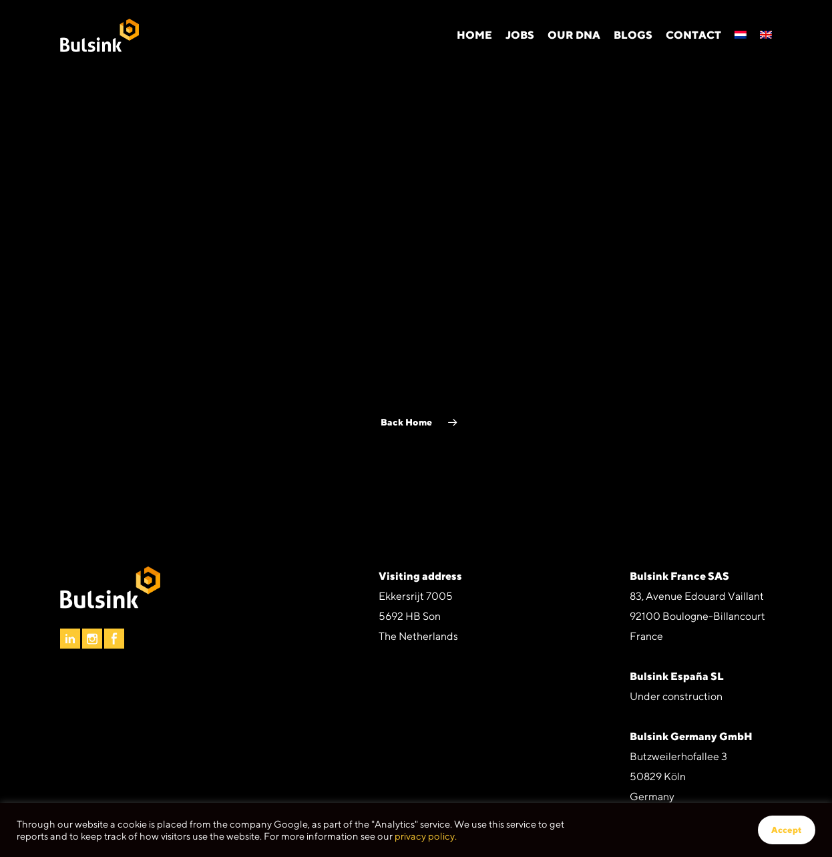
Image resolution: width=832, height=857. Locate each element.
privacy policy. (426, 836)
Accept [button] (786, 830)
